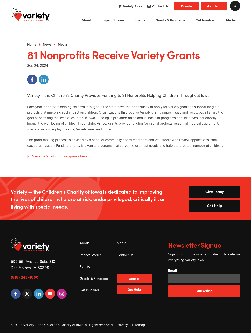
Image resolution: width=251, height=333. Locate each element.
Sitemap (138, 324)
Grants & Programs (170, 20)
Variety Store (130, 6)
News (47, 44)
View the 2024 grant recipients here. (60, 156)
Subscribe (204, 291)
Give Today (214, 191)
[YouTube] (50, 294)
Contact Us (158, 6)
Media (231, 20)
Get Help (213, 6)
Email (172, 270)
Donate (186, 6)
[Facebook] (16, 294)
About (86, 20)
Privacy (122, 324)
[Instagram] (62, 294)
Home (31, 44)
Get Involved (206, 20)
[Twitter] (27, 294)
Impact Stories (113, 20)
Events (140, 20)
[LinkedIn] (39, 294)
